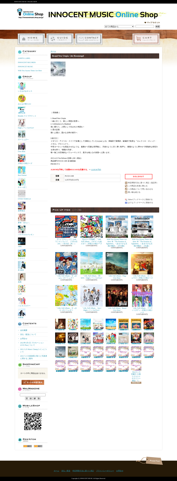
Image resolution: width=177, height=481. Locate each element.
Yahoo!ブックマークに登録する (140, 199)
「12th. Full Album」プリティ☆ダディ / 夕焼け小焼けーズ (142, 298)
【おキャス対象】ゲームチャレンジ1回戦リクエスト (85, 352)
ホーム (31, 39)
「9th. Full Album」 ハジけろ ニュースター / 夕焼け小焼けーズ (136, 338)
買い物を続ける (134, 192)
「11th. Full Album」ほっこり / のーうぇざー (85, 325)
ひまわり (21, 254)
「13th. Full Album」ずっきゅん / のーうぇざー (66, 265)
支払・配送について (60, 39)
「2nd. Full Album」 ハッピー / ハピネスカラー (111, 338)
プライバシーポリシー (105, 471)
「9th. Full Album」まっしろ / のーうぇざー (123, 338)
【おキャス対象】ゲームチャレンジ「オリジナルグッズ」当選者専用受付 (149, 352)
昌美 (21, 278)
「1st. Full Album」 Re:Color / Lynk (73, 325)
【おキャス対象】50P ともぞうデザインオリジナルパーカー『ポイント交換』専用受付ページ (111, 366)
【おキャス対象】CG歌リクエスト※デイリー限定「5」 (136, 371)
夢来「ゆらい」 (24, 219)
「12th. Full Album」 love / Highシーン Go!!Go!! (91, 297)
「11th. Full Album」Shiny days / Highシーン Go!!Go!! (98, 325)
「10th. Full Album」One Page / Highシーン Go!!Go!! (73, 338)
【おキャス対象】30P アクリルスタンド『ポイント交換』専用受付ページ (98, 366)
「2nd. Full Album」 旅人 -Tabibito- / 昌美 (60, 325)
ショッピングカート (146, 39)
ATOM (38, 446)
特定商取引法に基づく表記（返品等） (143, 183)
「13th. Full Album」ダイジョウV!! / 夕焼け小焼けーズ (142, 265)
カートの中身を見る (33, 382)
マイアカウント (152, 22)
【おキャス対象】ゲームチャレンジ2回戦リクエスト (98, 352)
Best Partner (22, 171)
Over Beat (21, 148)
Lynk (21, 290)
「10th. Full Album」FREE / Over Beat (111, 325)
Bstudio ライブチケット (27, 112)
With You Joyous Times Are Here (30, 71)
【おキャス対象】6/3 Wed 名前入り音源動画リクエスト (136, 352)
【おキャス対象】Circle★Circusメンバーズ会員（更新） (136, 325)
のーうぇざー (23, 136)
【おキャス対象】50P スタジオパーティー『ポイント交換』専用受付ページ (123, 366)
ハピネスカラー (24, 302)
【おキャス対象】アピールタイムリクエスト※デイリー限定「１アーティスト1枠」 (111, 352)
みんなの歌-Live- (24, 99)
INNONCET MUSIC (25, 67)
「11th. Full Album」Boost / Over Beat (117, 297)
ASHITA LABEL (24, 58)
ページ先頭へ (154, 461)
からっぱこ (22, 183)
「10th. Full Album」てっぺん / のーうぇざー (60, 338)
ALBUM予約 (96, 170)
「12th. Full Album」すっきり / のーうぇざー (66, 297)
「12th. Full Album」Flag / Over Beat (117, 265)
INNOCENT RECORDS (27, 62)
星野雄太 (21, 207)
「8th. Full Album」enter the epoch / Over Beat (60, 352)
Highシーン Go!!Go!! (26, 124)
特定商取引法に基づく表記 (83, 471)
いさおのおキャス (25, 87)
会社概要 (23, 330)
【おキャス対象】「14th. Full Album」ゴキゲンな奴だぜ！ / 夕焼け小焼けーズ (91, 230)
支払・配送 (65, 471)
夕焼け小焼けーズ (25, 159)
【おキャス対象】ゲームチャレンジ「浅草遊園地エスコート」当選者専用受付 (73, 366)
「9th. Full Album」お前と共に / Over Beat (85, 338)
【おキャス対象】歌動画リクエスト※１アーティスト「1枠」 (123, 352)
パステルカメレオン (26, 231)
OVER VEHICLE (24, 195)
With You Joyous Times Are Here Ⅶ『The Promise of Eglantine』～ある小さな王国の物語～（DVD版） (117, 231)
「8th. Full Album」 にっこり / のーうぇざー (73, 352)
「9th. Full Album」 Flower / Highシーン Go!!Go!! (149, 338)
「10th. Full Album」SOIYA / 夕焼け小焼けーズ (98, 338)
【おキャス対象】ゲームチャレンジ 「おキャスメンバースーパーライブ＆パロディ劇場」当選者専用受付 (60, 366)
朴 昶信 (21, 266)
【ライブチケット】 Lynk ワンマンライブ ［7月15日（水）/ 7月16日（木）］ (66, 230)
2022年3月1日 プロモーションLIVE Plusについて (32, 344)
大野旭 (21, 314)
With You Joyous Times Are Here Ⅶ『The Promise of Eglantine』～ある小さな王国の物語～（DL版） (142, 231)
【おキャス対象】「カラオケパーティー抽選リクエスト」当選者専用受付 (85, 366)
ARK (21, 242)
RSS (27, 446)
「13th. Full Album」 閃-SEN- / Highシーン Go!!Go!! (91, 265)
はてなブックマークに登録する (140, 203)
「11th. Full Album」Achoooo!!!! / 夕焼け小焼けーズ (149, 325)
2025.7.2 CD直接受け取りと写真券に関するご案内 (33, 357)
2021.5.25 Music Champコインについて (33, 350)
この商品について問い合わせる (140, 189)
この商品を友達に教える (138, 186)
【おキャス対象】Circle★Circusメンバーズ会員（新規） (123, 325)
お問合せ (88, 39)
